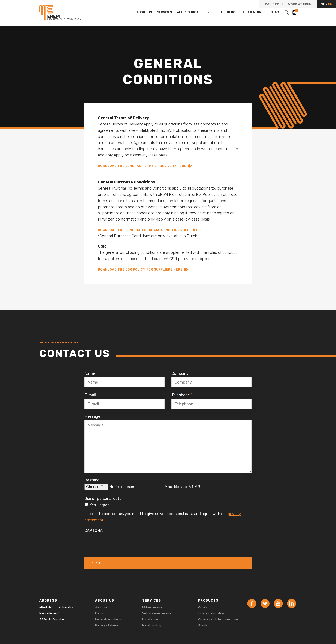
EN (330, 4)
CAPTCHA (93, 530)
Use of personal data (104, 498)
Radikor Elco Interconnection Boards (218, 622)
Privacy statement (108, 625)
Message (92, 416)
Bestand (92, 480)
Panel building (151, 625)
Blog (231, 12)
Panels (202, 607)
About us (144, 12)
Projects (214, 12)
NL (323, 4)
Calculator (250, 12)
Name (89, 373)
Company (180, 373)
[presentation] (117, 542)
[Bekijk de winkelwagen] (294, 12)
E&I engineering (153, 607)
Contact (273, 12)
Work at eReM (300, 4)
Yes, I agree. (100, 505)
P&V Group (274, 4)
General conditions (108, 619)
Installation (150, 619)
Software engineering (157, 613)
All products (188, 12)
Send (96, 563)
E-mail (91, 394)
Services (164, 12)
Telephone (181, 394)
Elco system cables (211, 613)
